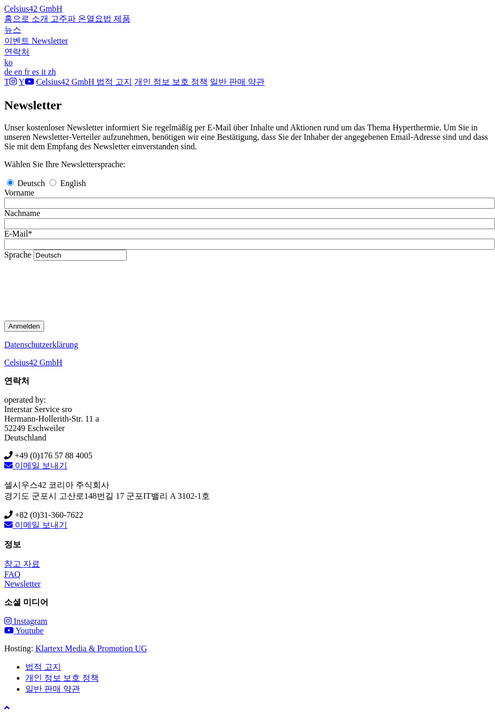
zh (52, 71)
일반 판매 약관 (237, 81)
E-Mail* (18, 233)
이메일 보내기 (35, 465)
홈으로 (18, 18)
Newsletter (50, 40)
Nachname (22, 213)
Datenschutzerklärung (41, 344)
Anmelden (24, 326)
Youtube (24, 630)
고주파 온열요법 (82, 18)
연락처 (16, 51)
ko (8, 62)
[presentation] (84, 290)
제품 (122, 18)
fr (28, 71)
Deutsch (27, 183)
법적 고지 (114, 81)
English (67, 183)
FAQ (12, 574)
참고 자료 (22, 563)
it (44, 71)
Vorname (19, 192)
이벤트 (18, 40)
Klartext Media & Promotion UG (91, 648)
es (36, 71)
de (9, 71)
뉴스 (12, 29)
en (19, 71)
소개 (41, 18)
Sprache (18, 254)
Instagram (25, 621)
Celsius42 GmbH (33, 8)
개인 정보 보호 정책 (171, 81)
